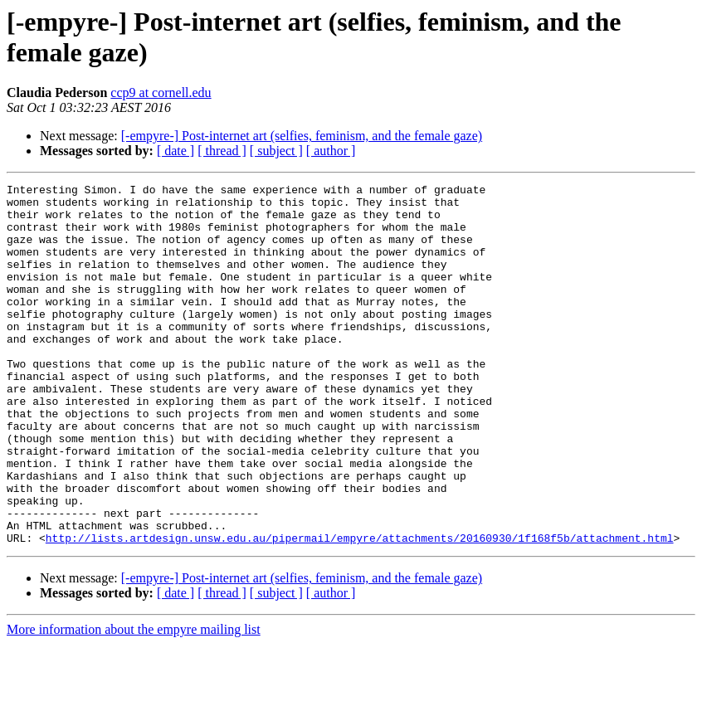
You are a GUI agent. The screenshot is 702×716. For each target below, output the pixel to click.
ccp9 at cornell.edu (160, 92)
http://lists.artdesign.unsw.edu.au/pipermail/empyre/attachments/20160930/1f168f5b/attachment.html (360, 609)
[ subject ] (276, 151)
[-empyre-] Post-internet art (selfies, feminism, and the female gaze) (301, 136)
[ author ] (331, 151)
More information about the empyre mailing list (134, 701)
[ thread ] (221, 151)
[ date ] (175, 151)
